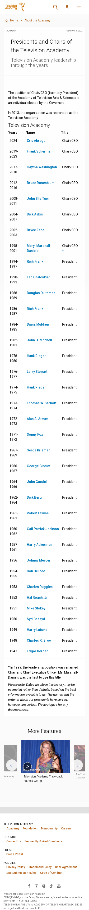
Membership (49, 828)
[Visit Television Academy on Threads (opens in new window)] (44, 886)
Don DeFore (36, 571)
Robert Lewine (38, 513)
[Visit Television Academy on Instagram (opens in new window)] (36, 886)
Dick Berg (34, 497)
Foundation (30, 828)
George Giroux (38, 466)
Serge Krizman (38, 450)
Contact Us (13, 841)
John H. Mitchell (39, 340)
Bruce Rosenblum (41, 183)
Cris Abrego (36, 141)
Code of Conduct (51, 872)
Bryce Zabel (36, 230)
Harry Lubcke (37, 630)
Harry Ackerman (39, 545)
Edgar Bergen (37, 651)
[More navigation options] (79, 7)
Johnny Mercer (39, 560)
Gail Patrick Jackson (43, 529)
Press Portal (14, 854)
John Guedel (37, 482)
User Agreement (66, 867)
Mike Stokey (36, 608)
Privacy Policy (15, 867)
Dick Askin (35, 214)
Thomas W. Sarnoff (41, 403)
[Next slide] (77, 765)
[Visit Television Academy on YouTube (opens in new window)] (59, 886)
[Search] (55, 7)
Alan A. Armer (37, 419)
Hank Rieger (36, 356)
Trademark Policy (40, 867)
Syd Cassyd (36, 619)
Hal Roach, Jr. (37, 597)
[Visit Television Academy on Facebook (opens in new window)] (29, 886)
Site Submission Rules (21, 872)
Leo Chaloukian (39, 277)
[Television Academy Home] (27, 7)
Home (11, 21)
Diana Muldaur (38, 324)
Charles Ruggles (40, 587)
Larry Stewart (37, 371)
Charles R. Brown (40, 640)
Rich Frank (35, 261)
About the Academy (37, 20)
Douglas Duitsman (41, 293)
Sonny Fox (35, 434)
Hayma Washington (42, 167)
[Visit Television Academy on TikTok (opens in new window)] (51, 886)
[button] (49, 756)
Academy (12, 828)
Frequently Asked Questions (43, 841)
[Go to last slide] (12, 765)
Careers (66, 828)
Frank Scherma (39, 151)
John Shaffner (38, 198)
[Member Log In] (67, 7)
